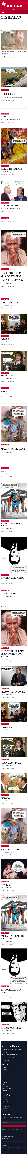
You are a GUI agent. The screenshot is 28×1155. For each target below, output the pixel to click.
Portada (4, 1067)
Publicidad (4, 1134)
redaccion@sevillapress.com (18, 1147)
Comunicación (5, 1082)
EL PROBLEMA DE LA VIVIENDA (12, 578)
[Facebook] (2, 1060)
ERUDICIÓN (5, 471)
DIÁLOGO (4, 391)
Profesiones (5, 1086)
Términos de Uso (6, 1106)
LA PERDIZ (5, 116)
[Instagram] (8, 1060)
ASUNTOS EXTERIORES (9, 205)
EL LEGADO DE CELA (8, 593)
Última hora (4, 1069)
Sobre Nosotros (6, 1097)
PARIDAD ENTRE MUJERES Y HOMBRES (11, 524)
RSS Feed (4, 1090)
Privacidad (4, 1150)
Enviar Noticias (5, 1138)
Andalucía (4, 1073)
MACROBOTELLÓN (10, 849)
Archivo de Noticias (6, 1088)
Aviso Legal (4, 1108)
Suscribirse (14, 1126)
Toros (3, 1080)
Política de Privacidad (7, 1102)
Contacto (4, 1110)
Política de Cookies (6, 1104)
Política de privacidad (6, 1130)
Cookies (10, 1150)
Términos (16, 1150)
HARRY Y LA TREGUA (8, 375)
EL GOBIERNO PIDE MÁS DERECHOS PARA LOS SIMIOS (12, 654)
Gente (3, 1075)
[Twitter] (5, 1060)
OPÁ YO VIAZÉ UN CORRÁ (10, 302)
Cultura (3, 1084)
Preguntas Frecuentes (7, 1136)
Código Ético (5, 1099)
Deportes (4, 1078)
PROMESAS (5, 339)
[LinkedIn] (10, 1060)
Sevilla (3, 1071)
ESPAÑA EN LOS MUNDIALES (11, 169)
